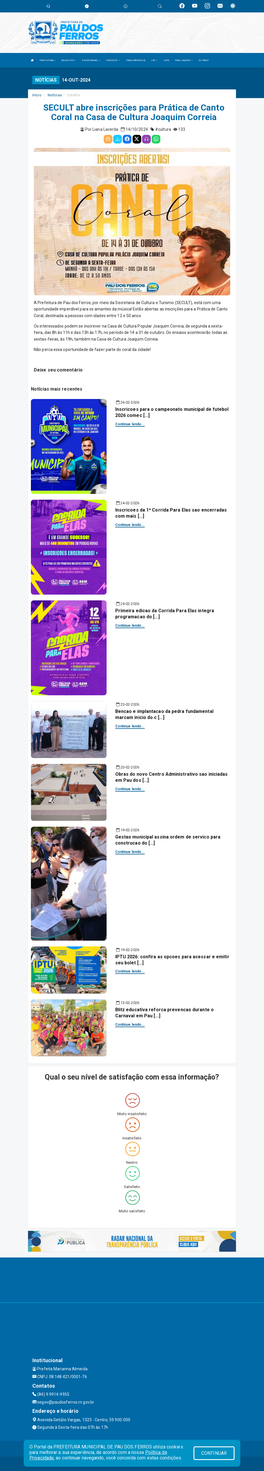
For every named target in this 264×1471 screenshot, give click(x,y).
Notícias (55, 95)
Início (37, 95)
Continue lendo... (130, 424)
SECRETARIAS (91, 60)
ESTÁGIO (203, 60)
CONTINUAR (214, 1453)
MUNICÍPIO (68, 60)
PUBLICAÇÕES (184, 60)
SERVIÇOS (113, 60)
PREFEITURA (47, 60)
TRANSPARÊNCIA (135, 60)
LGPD (166, 60)
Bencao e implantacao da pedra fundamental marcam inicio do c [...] (164, 714)
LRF (154, 60)
